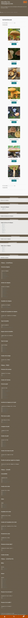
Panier (21, 616)
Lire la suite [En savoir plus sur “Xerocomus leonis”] (14, 161)
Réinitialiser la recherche (4, 257)
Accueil (2, 12)
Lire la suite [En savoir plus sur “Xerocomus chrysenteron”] (14, 141)
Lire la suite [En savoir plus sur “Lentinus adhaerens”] (14, 83)
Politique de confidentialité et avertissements (9, 614)
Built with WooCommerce (22, 614)
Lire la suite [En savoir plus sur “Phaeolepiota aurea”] (14, 102)
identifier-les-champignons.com (7, 2)
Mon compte (4, 616)
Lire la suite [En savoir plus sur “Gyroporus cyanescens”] (14, 44)
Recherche (14, 616)
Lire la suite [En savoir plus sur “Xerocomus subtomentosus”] (14, 180)
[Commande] (8, 185)
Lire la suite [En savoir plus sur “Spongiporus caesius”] (14, 122)
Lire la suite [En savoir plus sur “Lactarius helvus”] (14, 63)
